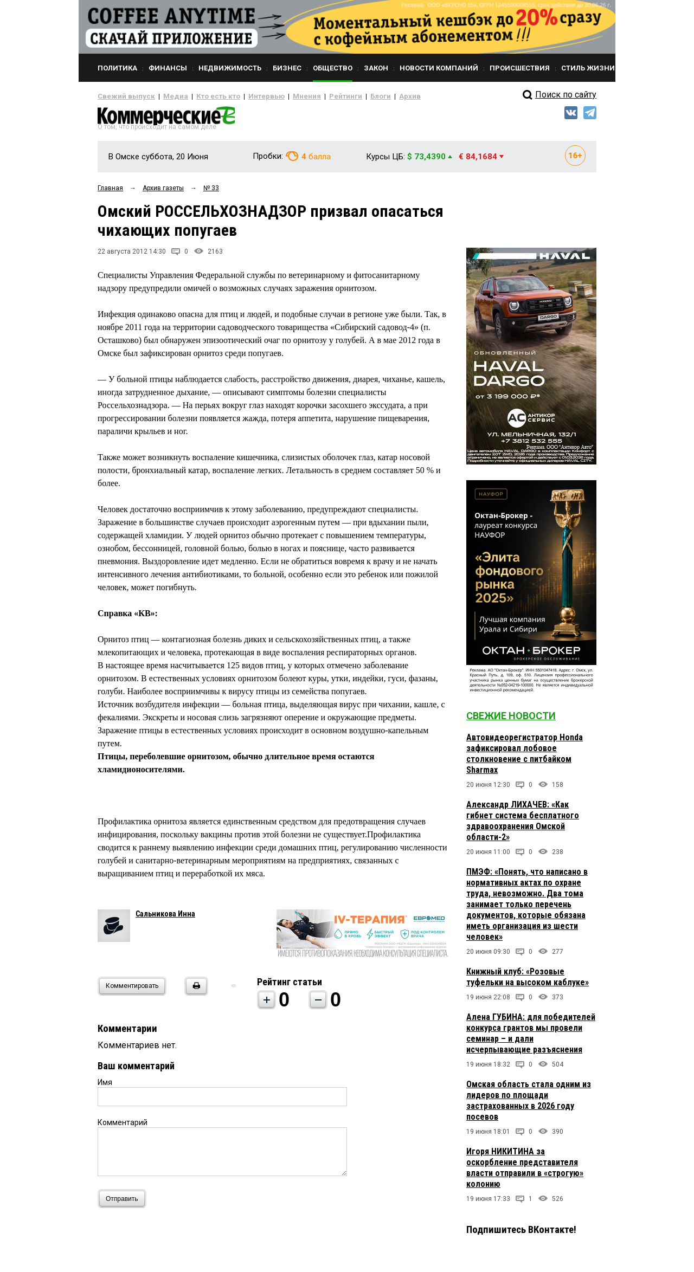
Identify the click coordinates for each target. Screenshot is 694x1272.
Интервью (244, 96)
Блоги (345, 96)
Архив (371, 96)
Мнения (279, 96)
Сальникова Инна (165, 918)
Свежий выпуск (122, 96)
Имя (105, 1086)
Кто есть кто (202, 96)
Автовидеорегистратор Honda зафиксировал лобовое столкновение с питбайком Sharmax (524, 758)
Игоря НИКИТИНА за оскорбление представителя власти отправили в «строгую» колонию (524, 1172)
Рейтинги (314, 96)
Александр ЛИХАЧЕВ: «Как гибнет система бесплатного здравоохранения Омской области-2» (522, 825)
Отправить (124, 1202)
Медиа (165, 96)
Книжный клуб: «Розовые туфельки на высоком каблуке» (527, 981)
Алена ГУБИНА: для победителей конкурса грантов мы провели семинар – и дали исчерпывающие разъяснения (530, 1037)
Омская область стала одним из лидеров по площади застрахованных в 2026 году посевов (528, 1104)
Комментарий (122, 1126)
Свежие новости (511, 720)
